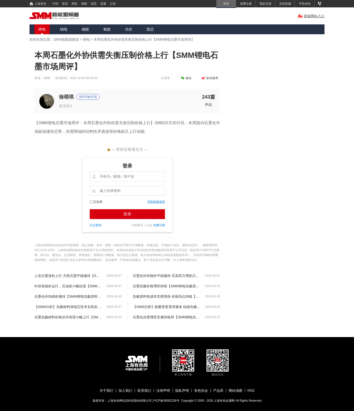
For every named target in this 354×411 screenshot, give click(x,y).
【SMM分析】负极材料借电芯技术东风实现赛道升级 (68, 307)
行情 (55, 3)
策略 (84, 3)
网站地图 (235, 390)
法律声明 (163, 390)
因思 (94, 3)
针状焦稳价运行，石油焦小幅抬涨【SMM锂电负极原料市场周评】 (68, 286)
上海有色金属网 (224, 400)
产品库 (218, 390)
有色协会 (201, 390)
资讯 (65, 3)
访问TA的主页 (88, 97)
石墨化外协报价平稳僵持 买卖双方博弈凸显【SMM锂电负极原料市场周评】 (166, 276)
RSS (251, 390)
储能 (85, 29)
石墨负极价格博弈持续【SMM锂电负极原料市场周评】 (166, 286)
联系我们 (144, 390)
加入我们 (125, 390)
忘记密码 (96, 225)
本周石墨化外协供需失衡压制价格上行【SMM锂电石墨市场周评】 (144, 39)
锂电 (42, 29)
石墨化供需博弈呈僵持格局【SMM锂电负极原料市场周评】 (166, 317)
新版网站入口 (311, 16)
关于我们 (106, 390)
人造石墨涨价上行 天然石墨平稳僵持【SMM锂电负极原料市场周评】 (68, 276)
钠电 (63, 29)
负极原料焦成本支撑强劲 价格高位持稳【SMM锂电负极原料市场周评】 (166, 296)
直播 (103, 3)
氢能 (107, 29)
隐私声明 (182, 390)
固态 (150, 29)
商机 (74, 3)
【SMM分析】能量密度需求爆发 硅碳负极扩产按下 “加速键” (166, 307)
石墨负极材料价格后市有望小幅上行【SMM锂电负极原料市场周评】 (68, 317)
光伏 (128, 29)
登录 (127, 214)
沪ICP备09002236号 (165, 400)
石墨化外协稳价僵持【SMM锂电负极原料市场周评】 (68, 296)
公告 (113, 3)
